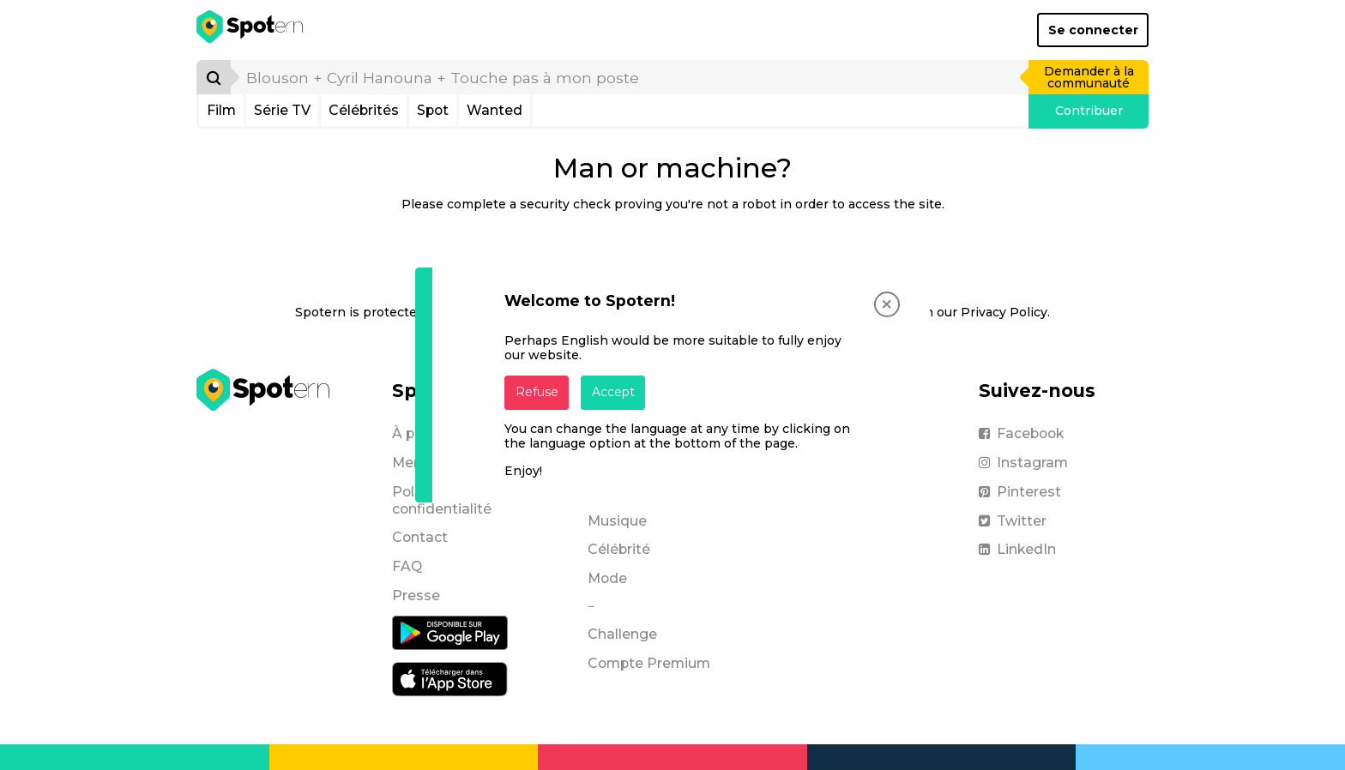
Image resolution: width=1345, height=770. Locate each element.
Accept (613, 392)
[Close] (887, 304)
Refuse (537, 392)
